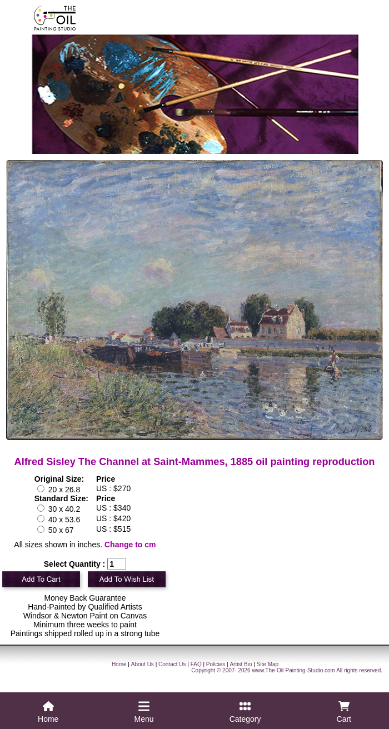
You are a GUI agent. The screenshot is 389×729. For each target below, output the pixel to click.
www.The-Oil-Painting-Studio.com (293, 670)
